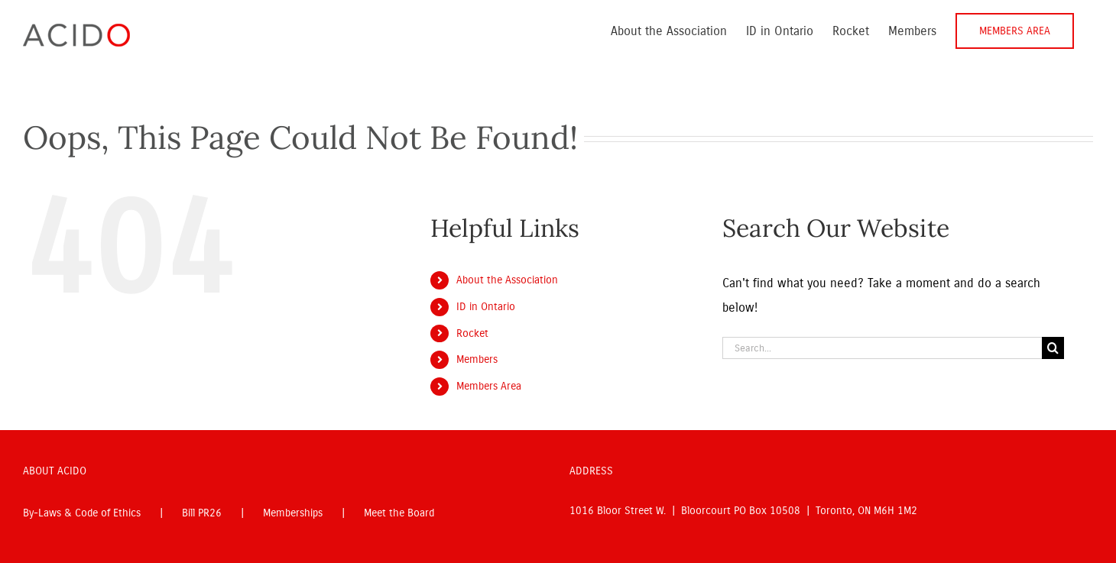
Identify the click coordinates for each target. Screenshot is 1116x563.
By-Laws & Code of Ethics (82, 512)
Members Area (488, 386)
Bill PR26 (202, 512)
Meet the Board (399, 512)
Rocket (472, 333)
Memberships (293, 512)
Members (477, 359)
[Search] (1053, 348)
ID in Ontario (485, 306)
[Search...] (882, 348)
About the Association (507, 279)
